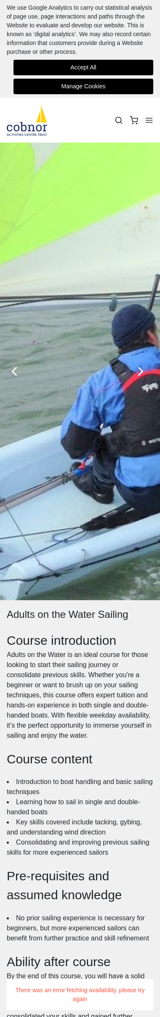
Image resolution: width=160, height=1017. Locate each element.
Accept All (83, 67)
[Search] (118, 120)
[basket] (133, 120)
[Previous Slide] (17, 371)
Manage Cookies (83, 86)
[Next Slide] (143, 371)
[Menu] (149, 120)
